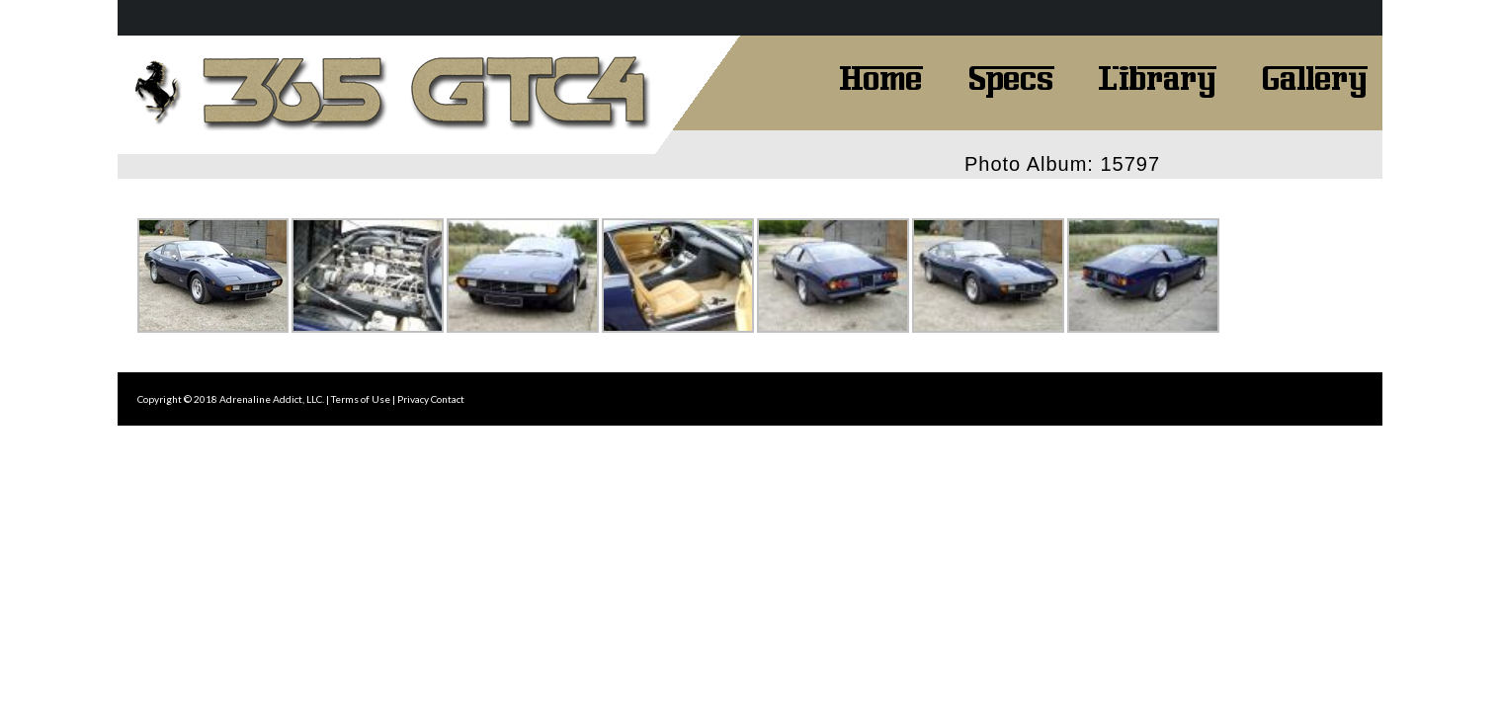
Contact (447, 399)
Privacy (413, 399)
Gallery (1314, 76)
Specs (1010, 76)
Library (1157, 76)
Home (881, 76)
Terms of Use (360, 399)
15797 (1130, 164)
